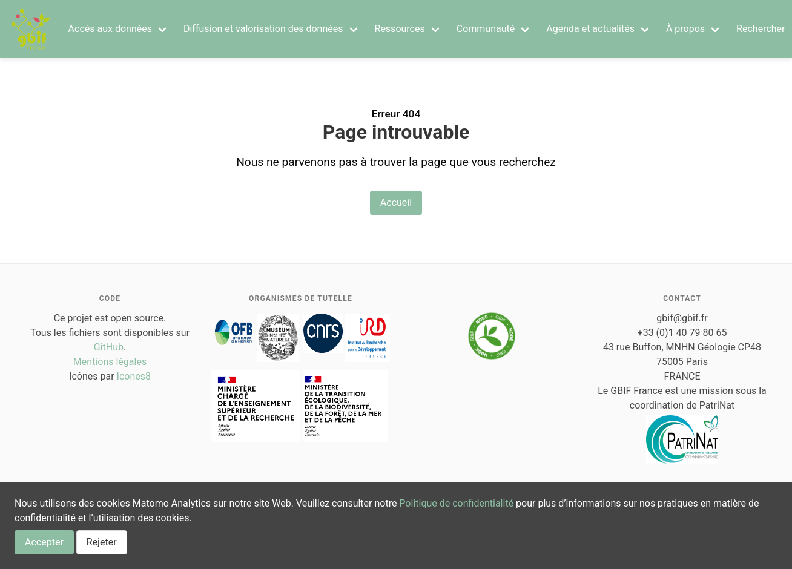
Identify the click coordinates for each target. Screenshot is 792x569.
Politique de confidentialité (456, 503)
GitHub (109, 347)
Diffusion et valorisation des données (263, 29)
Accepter (44, 542)
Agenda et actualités (590, 29)
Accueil (396, 202)
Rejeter (102, 542)
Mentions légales (110, 361)
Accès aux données (110, 29)
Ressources (400, 29)
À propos (685, 29)
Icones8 (134, 376)
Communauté (486, 29)
